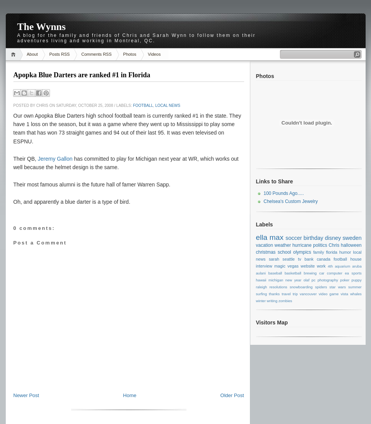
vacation (264, 245)
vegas (293, 266)
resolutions (278, 287)
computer (334, 273)
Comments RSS (96, 54)
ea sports (353, 273)
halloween (351, 245)
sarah (274, 259)
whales (356, 294)
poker (344, 280)
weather (283, 245)
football (143, 105)
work (321, 266)
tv (299, 259)
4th (330, 266)
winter (261, 301)
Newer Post (26, 395)
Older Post (232, 395)
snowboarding (301, 287)
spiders (321, 287)
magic (280, 266)
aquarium (342, 266)
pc (313, 280)
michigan (275, 280)
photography (328, 280)
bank (308, 259)
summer (355, 287)
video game (329, 294)
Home (14, 54)
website (308, 266)
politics (320, 245)
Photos (129, 54)
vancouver (308, 294)
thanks (274, 294)
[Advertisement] (129, 374)
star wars (337, 287)
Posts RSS (59, 54)
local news (167, 105)
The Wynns (41, 26)
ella (262, 237)
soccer (294, 238)
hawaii (261, 280)
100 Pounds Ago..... (284, 193)
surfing (261, 294)
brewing (310, 273)
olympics (302, 252)
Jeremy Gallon (55, 159)
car (321, 273)
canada (323, 259)
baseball (275, 273)
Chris (334, 245)
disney (333, 238)
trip (295, 294)
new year (293, 280)
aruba (357, 266)
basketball (292, 273)
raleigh (261, 287)
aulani (261, 273)
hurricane (301, 245)
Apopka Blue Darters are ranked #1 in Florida (81, 75)
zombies (285, 301)
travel (286, 294)
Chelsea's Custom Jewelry (291, 201)
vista (344, 294)
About (32, 54)
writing (272, 301)
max (276, 237)
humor (345, 252)
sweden (352, 238)
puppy (356, 280)
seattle (289, 259)
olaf (306, 280)
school (284, 252)
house (355, 259)
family (318, 252)
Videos (154, 54)
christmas (266, 252)
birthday (313, 238)
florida (331, 252)
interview (264, 266)
